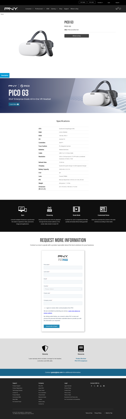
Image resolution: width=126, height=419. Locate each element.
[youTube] (98, 386)
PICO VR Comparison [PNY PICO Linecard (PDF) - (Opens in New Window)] (81, 361)
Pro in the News (42, 392)
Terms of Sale (67, 395)
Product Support (16, 386)
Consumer (28, 9)
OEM (47, 9)
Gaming (53, 9)
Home (2, 14)
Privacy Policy (67, 388)
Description (5, 75)
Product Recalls (16, 395)
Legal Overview (67, 386)
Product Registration (17, 388)
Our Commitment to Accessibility (72, 399)
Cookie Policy (67, 390)
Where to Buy (74, 9)
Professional (39, 9)
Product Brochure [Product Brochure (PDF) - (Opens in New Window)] (81, 358)
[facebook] (91, 386)
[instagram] (104, 386)
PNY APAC (91, 2)
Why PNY (40, 386)
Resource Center (42, 397)
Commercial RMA (17, 397)
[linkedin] (101, 386)
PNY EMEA (82, 2)
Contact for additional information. (63, 372)
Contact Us (15, 392)
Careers (40, 399)
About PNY (41, 388)
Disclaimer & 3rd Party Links (71, 397)
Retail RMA (15, 399)
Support (66, 9)
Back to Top (109, 413)
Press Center (41, 390)
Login (109, 2)
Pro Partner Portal (17, 401)
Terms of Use (67, 392)
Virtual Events (41, 395)
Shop (60, 9)
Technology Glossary (17, 390)
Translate (99, 2)
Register (117, 2)
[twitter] (94, 386)
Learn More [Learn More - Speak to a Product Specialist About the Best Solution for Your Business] (9, 104)
